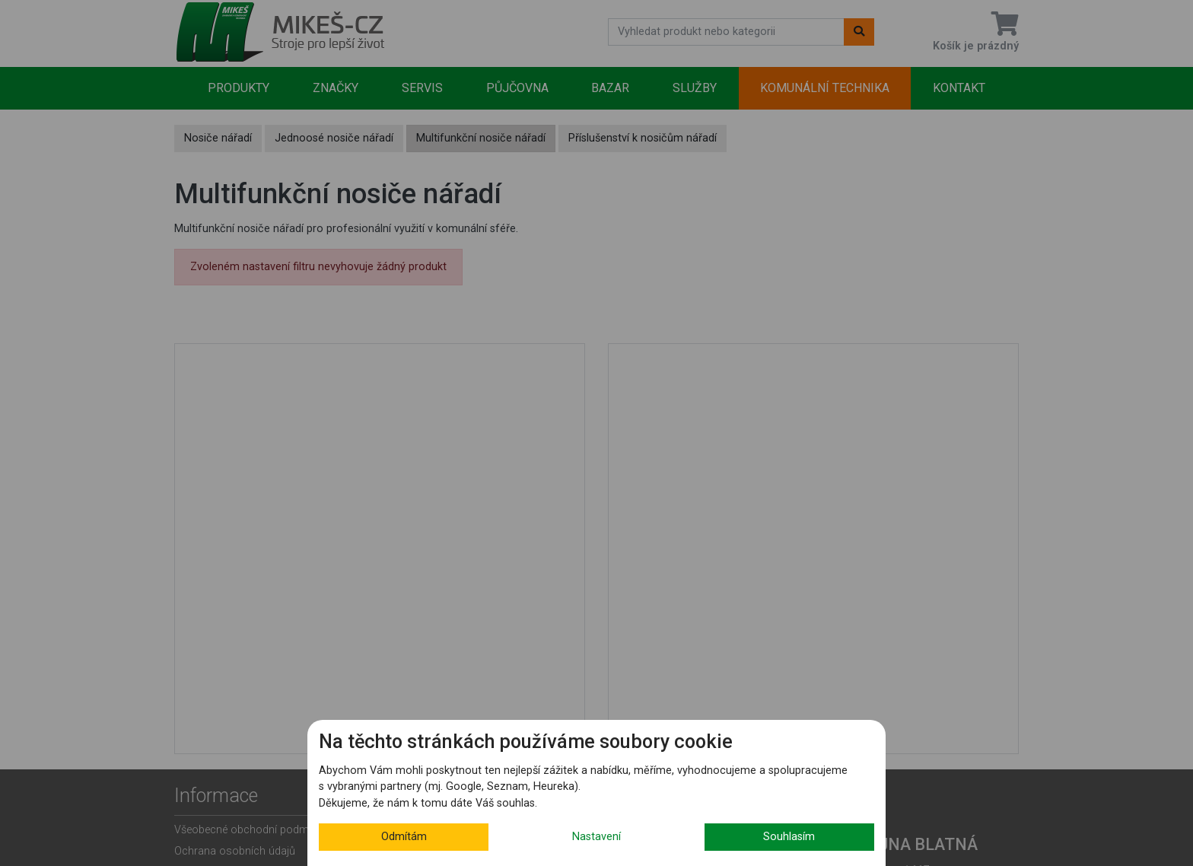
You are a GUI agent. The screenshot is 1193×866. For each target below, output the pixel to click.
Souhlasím (789, 836)
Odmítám (404, 836)
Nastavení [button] (596, 836)
